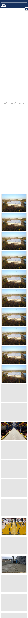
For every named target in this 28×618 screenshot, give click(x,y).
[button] (26, 5)
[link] (26, 8)
